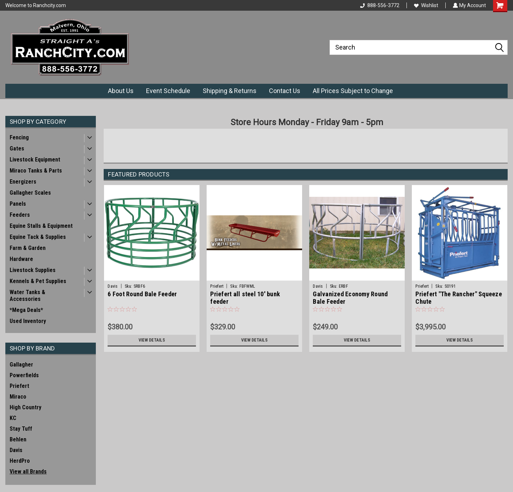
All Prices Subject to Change (353, 90)
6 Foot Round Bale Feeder (142, 294)
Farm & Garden (28, 248)
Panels (18, 203)
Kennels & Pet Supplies (38, 281)
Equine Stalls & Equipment (41, 225)
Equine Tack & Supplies (38, 237)
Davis (16, 450)
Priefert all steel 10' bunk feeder (245, 297)
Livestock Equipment (35, 159)
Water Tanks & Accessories (27, 295)
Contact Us (284, 90)
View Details (151, 340)
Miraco (18, 396)
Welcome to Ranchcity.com (35, 5)
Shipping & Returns (229, 90)
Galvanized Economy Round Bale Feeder (350, 297)
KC (13, 418)
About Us (121, 90)
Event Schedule (168, 90)
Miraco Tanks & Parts (36, 170)
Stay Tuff (21, 428)
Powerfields (24, 375)
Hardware (21, 259)
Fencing (19, 137)
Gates (17, 148)
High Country (25, 407)
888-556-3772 (379, 5)
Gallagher (21, 364)
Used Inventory (28, 321)
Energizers (23, 181)
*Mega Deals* (26, 310)
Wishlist (425, 5)
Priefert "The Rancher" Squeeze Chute (458, 297)
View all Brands (28, 471)
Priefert (19, 386)
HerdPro (20, 460)
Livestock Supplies (33, 270)
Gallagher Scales (30, 192)
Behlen (18, 439)
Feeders (20, 214)
